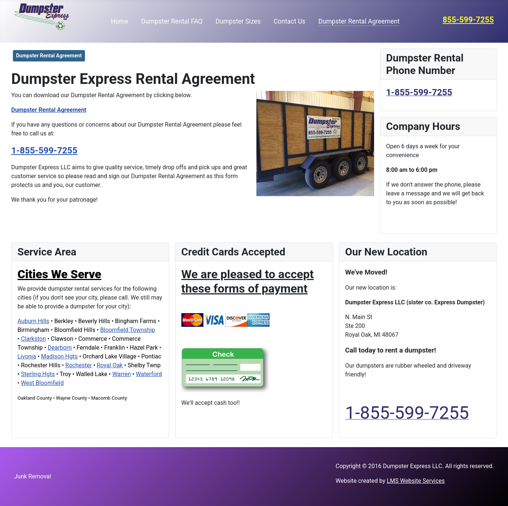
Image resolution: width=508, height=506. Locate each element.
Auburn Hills (34, 321)
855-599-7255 (468, 19)
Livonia (27, 356)
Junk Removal (32, 476)
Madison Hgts (59, 356)
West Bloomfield (42, 382)
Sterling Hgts (38, 374)
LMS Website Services (416, 480)
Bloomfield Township (127, 329)
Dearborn (60, 347)
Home (119, 21)
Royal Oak (110, 365)
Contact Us (289, 21)
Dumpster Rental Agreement (358, 21)
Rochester (78, 365)
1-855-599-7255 (44, 150)
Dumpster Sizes (238, 21)
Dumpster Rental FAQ (172, 21)
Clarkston (33, 338)
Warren (121, 374)
